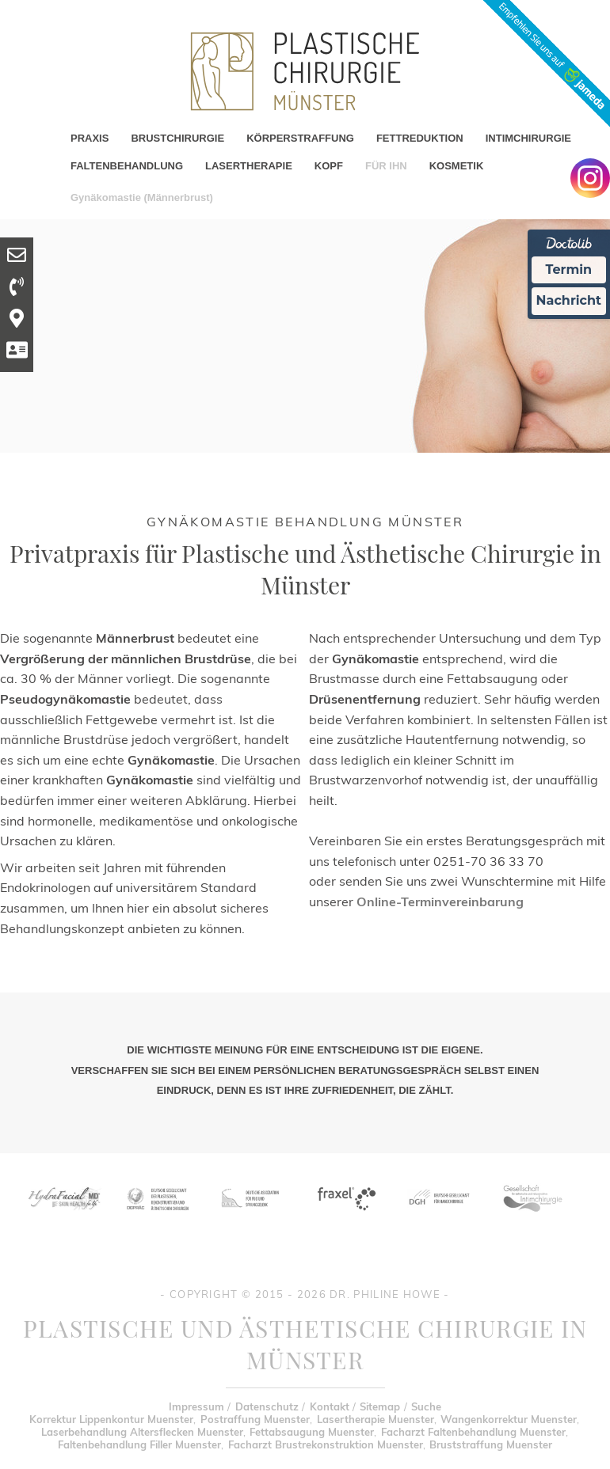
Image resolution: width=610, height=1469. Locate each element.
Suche (426, 1406)
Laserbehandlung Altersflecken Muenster (142, 1431)
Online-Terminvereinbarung (440, 901)
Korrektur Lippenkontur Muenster (111, 1419)
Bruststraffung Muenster (490, 1444)
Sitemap (380, 1406)
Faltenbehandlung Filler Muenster (139, 1444)
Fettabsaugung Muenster (312, 1431)
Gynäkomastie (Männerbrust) (142, 197)
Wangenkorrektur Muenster (508, 1419)
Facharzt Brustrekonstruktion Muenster (325, 1444)
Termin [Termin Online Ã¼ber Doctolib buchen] (569, 269)
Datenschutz (267, 1406)
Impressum (196, 1406)
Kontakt (329, 1406)
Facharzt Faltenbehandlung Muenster (473, 1431)
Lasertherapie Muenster (375, 1419)
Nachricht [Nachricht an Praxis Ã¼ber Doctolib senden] (568, 300)
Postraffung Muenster (255, 1419)
